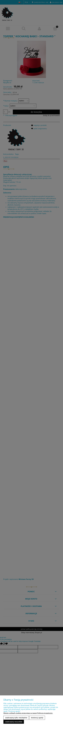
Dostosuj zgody (37, 718)
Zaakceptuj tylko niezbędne (16, 718)
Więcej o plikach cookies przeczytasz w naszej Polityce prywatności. (28, 713)
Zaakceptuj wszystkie (13, 722)
